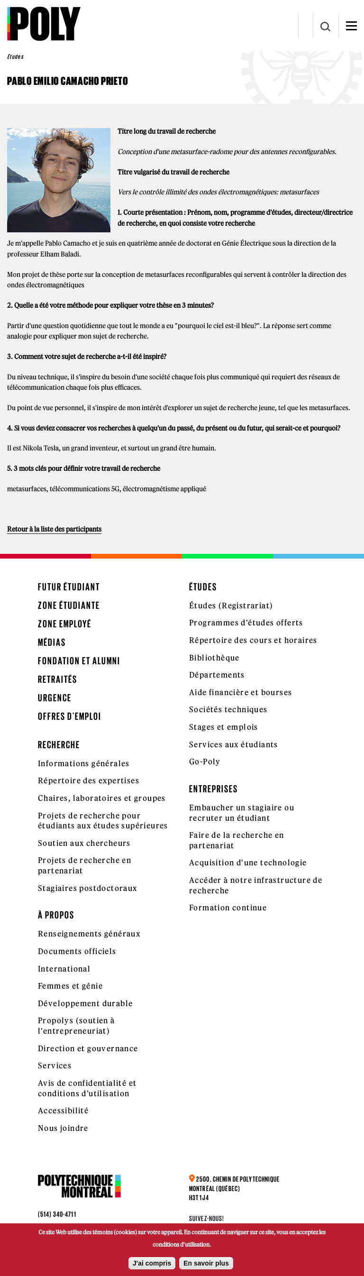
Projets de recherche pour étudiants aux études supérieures (103, 821)
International (64, 968)
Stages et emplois (223, 727)
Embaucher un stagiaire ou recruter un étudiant (241, 813)
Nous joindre (63, 1128)
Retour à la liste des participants (54, 529)
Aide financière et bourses (240, 692)
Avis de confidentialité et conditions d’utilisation (87, 1088)
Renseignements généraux (89, 933)
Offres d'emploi (69, 716)
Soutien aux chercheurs (84, 843)
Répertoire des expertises (88, 780)
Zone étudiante (69, 605)
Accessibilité (63, 1110)
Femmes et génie (70, 986)
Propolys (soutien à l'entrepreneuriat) (76, 1026)
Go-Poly (205, 761)
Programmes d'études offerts (246, 622)
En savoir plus (206, 1263)
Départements (217, 674)
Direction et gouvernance (88, 1048)
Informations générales (84, 763)
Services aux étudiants (233, 744)
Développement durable (85, 1003)
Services (55, 1065)
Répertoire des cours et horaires (253, 640)
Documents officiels (77, 951)
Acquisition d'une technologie (248, 862)
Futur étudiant (69, 586)
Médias (52, 642)
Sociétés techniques (228, 709)
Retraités (57, 679)
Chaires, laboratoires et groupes (102, 798)
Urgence (55, 697)
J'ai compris (152, 1263)
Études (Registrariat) (231, 605)
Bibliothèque (214, 657)
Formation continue (228, 907)
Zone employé (64, 623)
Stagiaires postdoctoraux (87, 888)
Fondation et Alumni (79, 660)
